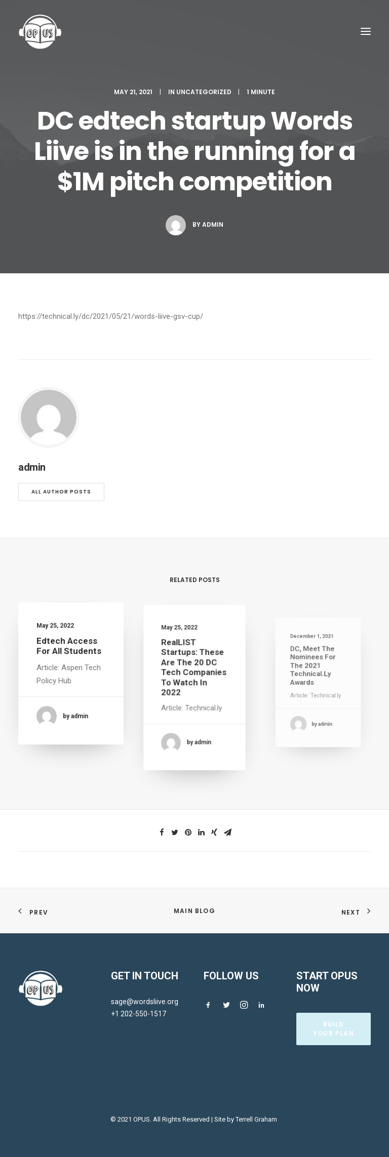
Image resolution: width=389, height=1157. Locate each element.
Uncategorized (203, 92)
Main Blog (194, 910)
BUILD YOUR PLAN (333, 1029)
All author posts (61, 491)
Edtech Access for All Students (69, 649)
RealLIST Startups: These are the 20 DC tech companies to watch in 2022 (194, 673)
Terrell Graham (256, 1119)
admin (212, 224)
